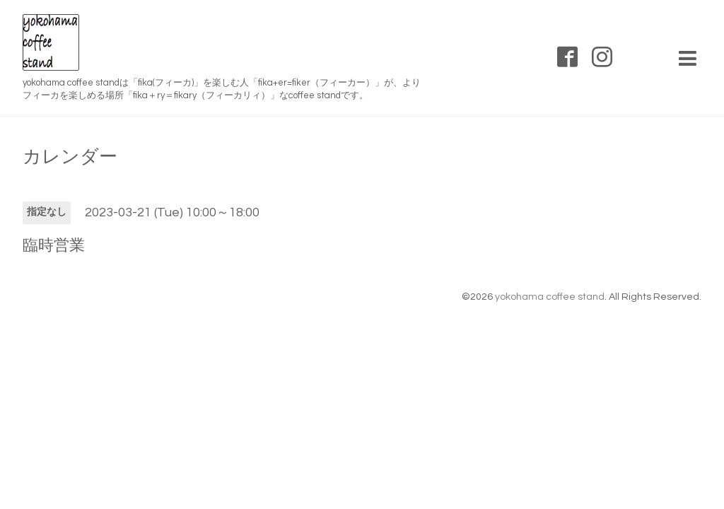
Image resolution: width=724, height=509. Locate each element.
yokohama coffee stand (550, 297)
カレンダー (70, 157)
